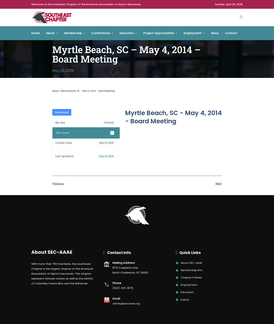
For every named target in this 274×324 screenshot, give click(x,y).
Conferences (100, 33)
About (50, 33)
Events (185, 299)
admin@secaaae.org (126, 303)
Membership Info (191, 270)
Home (35, 33)
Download (61, 112)
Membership (73, 33)
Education (127, 33)
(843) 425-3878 (123, 288)
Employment (193, 33)
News (215, 33)
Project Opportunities (158, 33)
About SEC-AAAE (191, 263)
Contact (231, 33)
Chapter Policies (191, 277)
